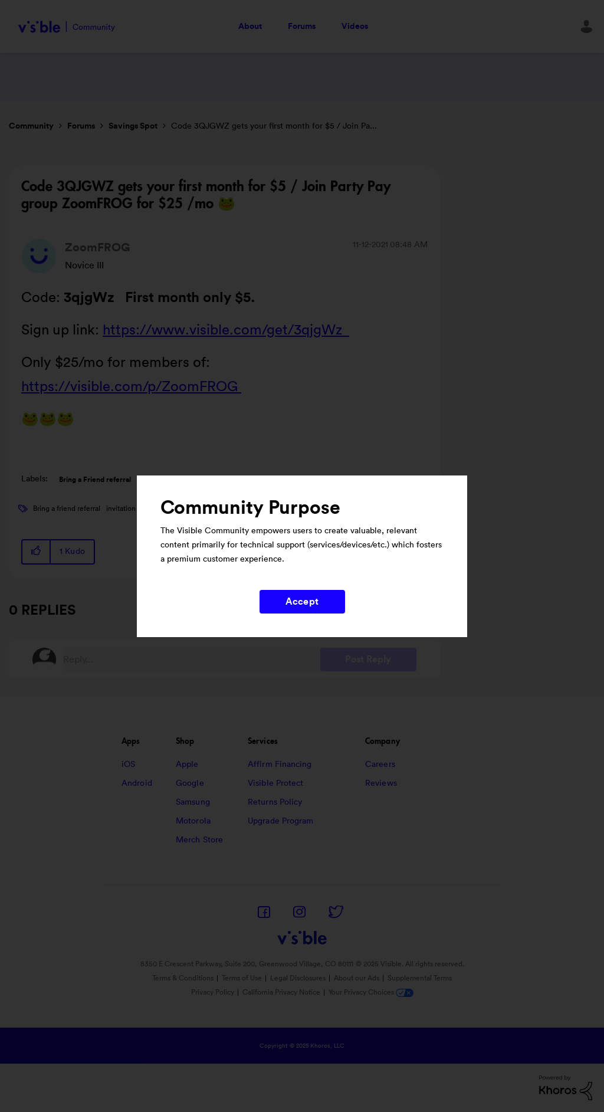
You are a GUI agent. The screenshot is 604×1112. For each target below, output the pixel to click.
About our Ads (356, 978)
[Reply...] (191, 660)
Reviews (381, 783)
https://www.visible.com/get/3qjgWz (226, 330)
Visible (66, 27)
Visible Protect (276, 783)
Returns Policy (275, 802)
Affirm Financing (280, 764)
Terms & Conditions (183, 978)
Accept (302, 601)
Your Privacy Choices (371, 992)
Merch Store (199, 840)
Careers (380, 764)
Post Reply (368, 659)
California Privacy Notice (282, 992)
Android (137, 783)
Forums (302, 26)
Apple (187, 764)
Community (31, 126)
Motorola (193, 821)
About (250, 26)
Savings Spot (133, 126)
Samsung (193, 802)
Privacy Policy (212, 992)
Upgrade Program (281, 821)
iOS (128, 764)
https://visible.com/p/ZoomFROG (131, 387)
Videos (355, 26)
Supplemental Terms (420, 978)
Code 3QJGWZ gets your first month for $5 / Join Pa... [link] (274, 126)
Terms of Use (242, 978)
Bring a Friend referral (95, 479)
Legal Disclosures (298, 978)
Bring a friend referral (66, 508)
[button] (36, 551)
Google (190, 783)
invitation (121, 508)
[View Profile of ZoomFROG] (97, 248)
